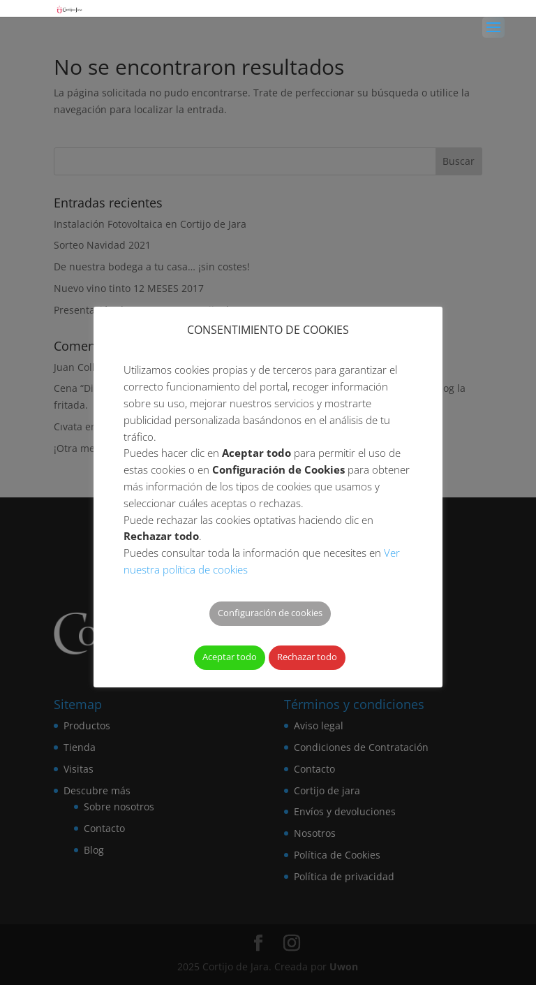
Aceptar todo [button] (229, 656)
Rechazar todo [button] (307, 656)
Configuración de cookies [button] (270, 612)
